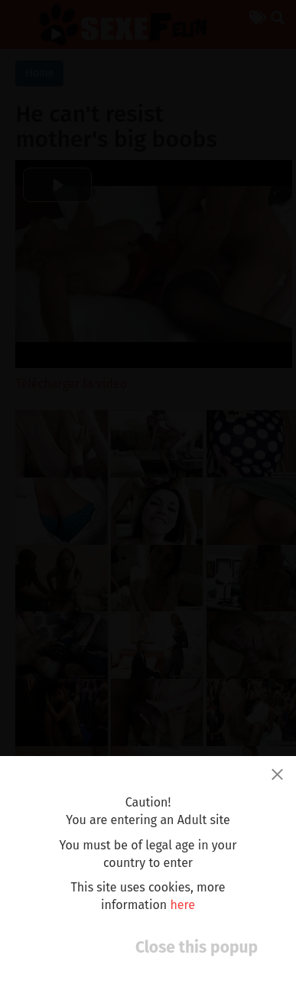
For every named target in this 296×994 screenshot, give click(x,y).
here (182, 905)
